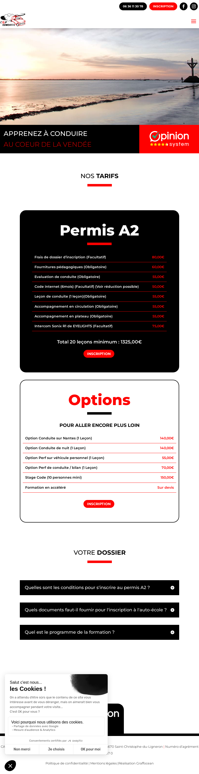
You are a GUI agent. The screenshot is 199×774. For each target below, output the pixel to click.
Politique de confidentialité (67, 763)
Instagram (194, 6)
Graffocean (145, 763)
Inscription (163, 6)
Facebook (183, 6)
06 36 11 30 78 (133, 6)
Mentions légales (103, 763)
